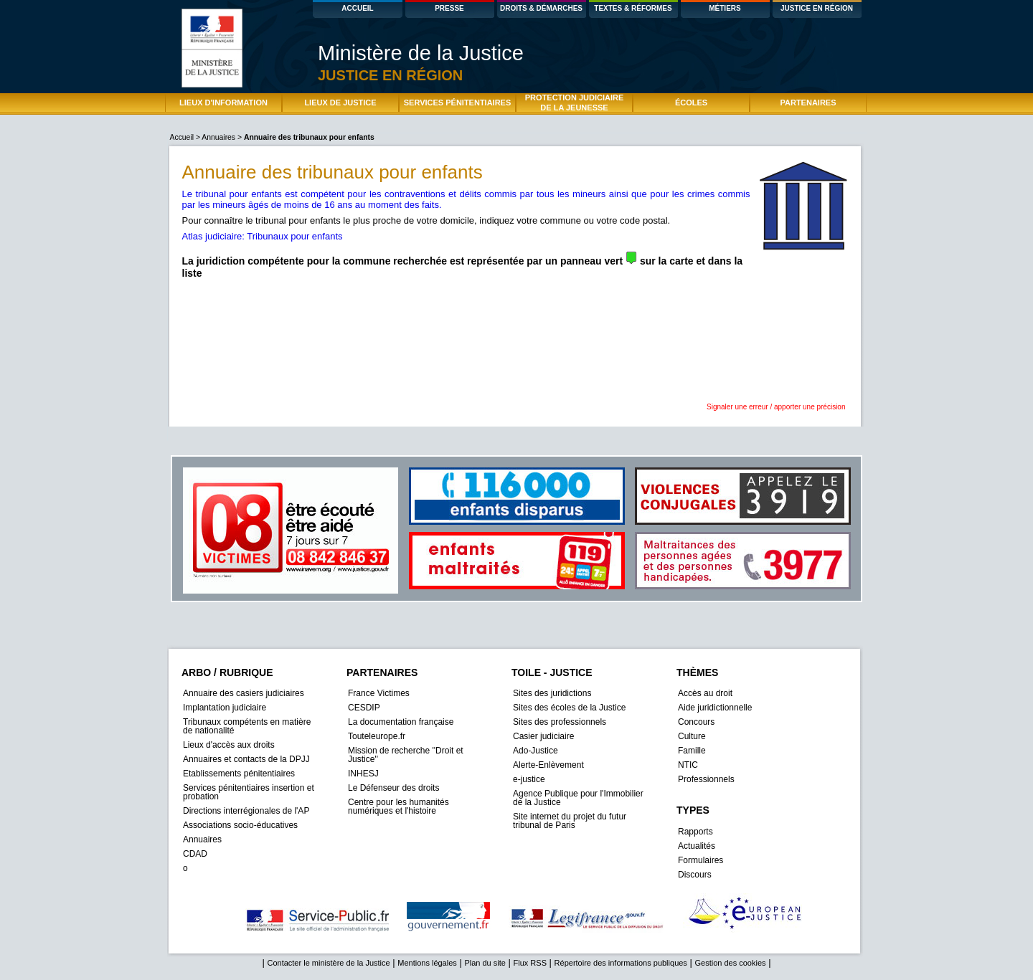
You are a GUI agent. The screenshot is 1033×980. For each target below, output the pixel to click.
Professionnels (706, 779)
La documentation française (400, 722)
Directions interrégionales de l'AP (246, 811)
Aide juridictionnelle (715, 708)
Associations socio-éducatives (240, 825)
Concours (696, 722)
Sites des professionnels (559, 722)
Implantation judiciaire (224, 708)
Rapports (695, 832)
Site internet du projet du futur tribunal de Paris (569, 821)
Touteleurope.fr (376, 736)
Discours (695, 875)
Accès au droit (705, 693)
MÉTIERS (724, 8)
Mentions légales (427, 962)
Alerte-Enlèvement (548, 765)
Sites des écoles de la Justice (569, 708)
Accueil (183, 137)
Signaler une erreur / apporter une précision (776, 407)
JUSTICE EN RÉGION (816, 8)
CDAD (195, 854)
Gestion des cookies (729, 962)
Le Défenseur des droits (393, 788)
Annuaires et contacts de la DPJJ (246, 759)
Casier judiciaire (543, 736)
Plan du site (484, 962)
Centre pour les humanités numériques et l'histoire (398, 806)
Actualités (696, 846)
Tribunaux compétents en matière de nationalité (247, 726)
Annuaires (218, 137)
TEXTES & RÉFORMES (632, 8)
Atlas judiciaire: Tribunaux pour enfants (262, 236)
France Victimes (379, 693)
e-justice (529, 779)
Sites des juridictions (552, 693)
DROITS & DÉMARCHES (541, 8)
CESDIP (364, 708)
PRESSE (449, 8)
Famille (692, 751)
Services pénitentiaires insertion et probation (248, 792)
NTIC (688, 765)
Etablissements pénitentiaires (239, 774)
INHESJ (363, 774)
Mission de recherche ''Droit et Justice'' (405, 755)
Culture (692, 736)
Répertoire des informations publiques (621, 962)
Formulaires (700, 860)
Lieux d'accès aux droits (229, 745)
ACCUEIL (357, 8)
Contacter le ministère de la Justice (328, 962)
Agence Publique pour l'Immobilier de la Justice (578, 798)
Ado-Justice (535, 751)
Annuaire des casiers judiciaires (243, 693)
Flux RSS (530, 962)
